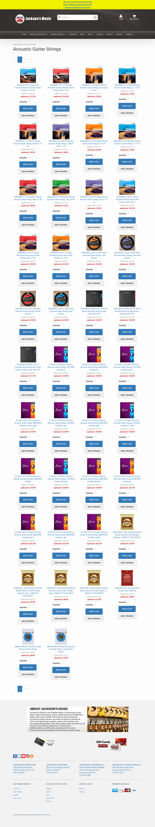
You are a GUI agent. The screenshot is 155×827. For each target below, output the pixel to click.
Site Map (82, 792)
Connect (129, 34)
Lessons (99, 34)
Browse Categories (38, 34)
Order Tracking (17, 792)
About (90, 34)
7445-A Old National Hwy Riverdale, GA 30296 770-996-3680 (89, 772)
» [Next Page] (29, 60)
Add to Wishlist (28, 116)
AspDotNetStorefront (44, 815)
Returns (48, 792)
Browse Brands (58, 34)
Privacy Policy (50, 798)
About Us (82, 788)
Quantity (23, 102)
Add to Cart (28, 108)
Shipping (48, 788)
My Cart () (134, 17)
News (82, 34)
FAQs (47, 795)
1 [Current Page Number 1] (20, 60)
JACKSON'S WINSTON (24, 765)
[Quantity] (31, 101)
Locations (73, 34)
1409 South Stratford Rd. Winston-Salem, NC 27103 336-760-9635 (23, 770)
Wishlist (15, 795)
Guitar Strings (17, 44)
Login (121, 17)
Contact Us (16, 788)
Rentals (109, 34)
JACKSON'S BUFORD (56, 765)
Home (24, 34)
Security (48, 801)
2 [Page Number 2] (25, 59)
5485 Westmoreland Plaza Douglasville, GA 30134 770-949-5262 (122, 770)
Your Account (17, 798)
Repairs (119, 34)
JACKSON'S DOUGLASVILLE (126, 765)
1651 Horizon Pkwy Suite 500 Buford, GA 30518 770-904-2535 (58, 770)
